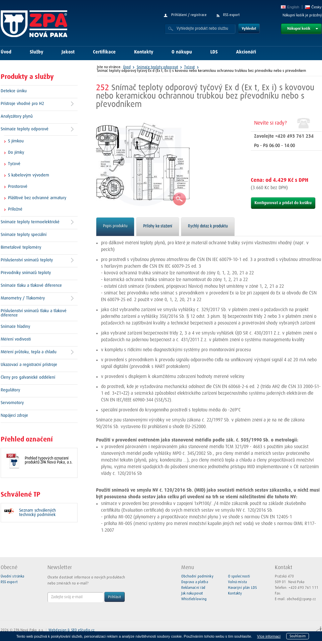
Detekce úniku (14, 91)
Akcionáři (246, 52)
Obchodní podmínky (197, 576)
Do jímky (16, 152)
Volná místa (237, 582)
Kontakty (143, 52)
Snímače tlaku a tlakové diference (31, 285)
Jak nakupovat (192, 593)
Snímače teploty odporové (24, 129)
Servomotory (12, 403)
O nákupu (182, 52)
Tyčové (14, 164)
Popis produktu (115, 226)
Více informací (269, 636)
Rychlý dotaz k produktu (208, 226)
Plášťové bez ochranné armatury (37, 198)
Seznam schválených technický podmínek (37, 512)
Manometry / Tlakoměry (23, 298)
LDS (214, 52)
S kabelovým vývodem (28, 175)
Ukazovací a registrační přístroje (29, 365)
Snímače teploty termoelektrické (30, 222)
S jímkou (16, 141)
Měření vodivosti (16, 339)
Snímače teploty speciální (23, 235)
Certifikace (104, 52)
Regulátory (10, 390)
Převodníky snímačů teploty (26, 273)
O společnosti (239, 576)
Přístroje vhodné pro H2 (22, 104)
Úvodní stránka (12, 576)
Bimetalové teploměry (21, 247)
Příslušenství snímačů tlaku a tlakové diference (34, 313)
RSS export (231, 15)
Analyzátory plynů (17, 116)
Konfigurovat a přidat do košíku (283, 203)
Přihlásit (114, 597)
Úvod (6, 52)
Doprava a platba (194, 582)
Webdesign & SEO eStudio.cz (71, 630)
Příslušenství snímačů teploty (27, 260)
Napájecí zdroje (14, 415)
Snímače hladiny (15, 327)
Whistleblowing (194, 599)
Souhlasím (298, 636)
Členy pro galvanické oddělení (28, 377)
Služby (36, 52)
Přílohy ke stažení (157, 226)
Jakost (68, 52)
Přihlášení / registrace (189, 15)
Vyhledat (249, 28)
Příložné (15, 209)
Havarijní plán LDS (242, 588)
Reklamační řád (193, 588)
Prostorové (17, 186)
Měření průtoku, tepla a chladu (29, 352)
